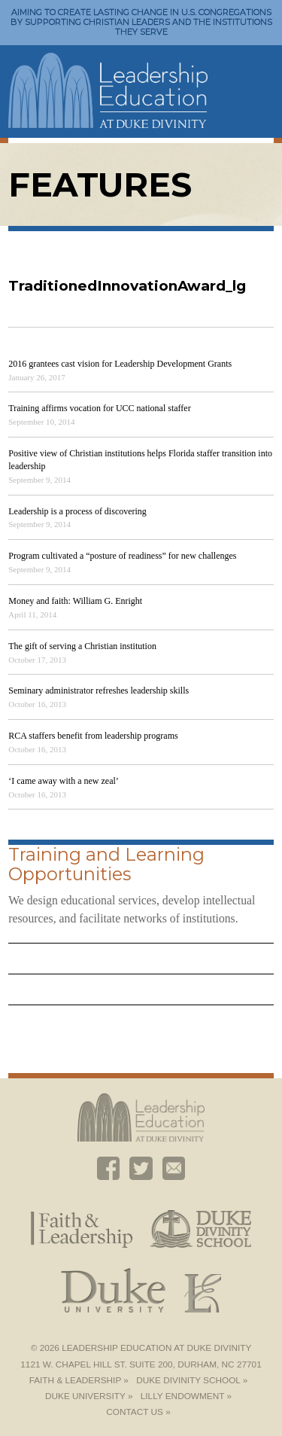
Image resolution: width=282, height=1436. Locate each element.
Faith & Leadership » (79, 1380)
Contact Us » (138, 1412)
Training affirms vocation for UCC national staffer (99, 408)
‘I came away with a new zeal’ (63, 781)
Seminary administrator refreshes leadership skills (98, 690)
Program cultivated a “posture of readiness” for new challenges (122, 555)
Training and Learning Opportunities (106, 864)
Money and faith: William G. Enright (75, 601)
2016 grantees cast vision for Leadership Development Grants (120, 363)
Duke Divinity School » (191, 1380)
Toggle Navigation (255, 74)
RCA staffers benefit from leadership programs (92, 735)
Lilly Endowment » (186, 1396)
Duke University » (88, 1396)
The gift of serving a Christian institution (82, 646)
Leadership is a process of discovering (77, 511)
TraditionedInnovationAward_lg (127, 285)
